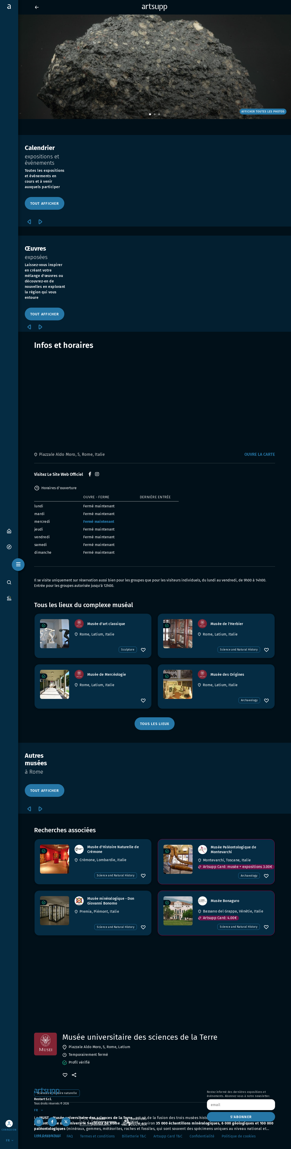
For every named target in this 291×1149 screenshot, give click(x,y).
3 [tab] (159, 114)
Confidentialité (202, 1136)
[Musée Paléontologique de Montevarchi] (178, 859)
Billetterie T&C (134, 1136)
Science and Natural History (239, 649)
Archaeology (249, 700)
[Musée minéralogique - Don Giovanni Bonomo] (54, 910)
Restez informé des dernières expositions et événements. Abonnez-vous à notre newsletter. (238, 1094)
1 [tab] (150, 114)
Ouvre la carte (259, 454)
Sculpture (127, 649)
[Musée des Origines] (177, 684)
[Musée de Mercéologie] (54, 684)
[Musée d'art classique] (54, 633)
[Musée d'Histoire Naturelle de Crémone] (54, 859)
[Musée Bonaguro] (178, 910)
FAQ (70, 1136)
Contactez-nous (46, 1136)
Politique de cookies (239, 1136)
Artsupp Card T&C (167, 1136)
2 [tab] (154, 114)
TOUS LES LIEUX (154, 724)
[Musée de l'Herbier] (177, 633)
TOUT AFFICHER (44, 203)
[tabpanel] (145, 67)
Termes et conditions (97, 1136)
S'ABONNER (241, 1117)
